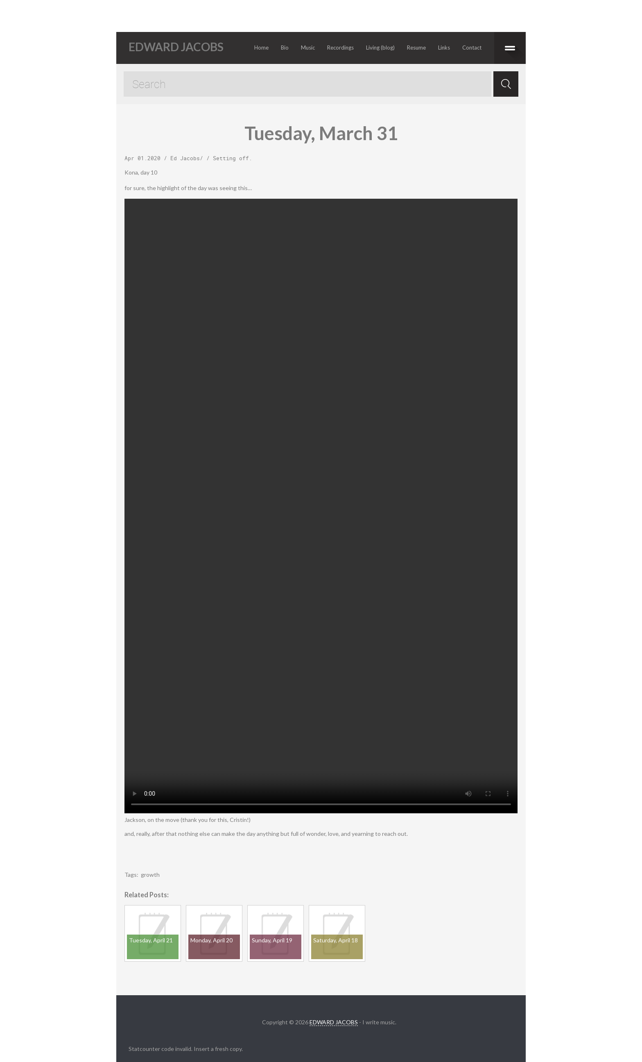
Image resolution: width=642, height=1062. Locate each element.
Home (261, 47)
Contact (472, 47)
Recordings (340, 47)
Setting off (231, 158)
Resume (416, 47)
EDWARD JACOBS (334, 1022)
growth (150, 874)
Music (308, 47)
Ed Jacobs (185, 158)
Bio (285, 47)
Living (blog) (380, 47)
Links (444, 47)
